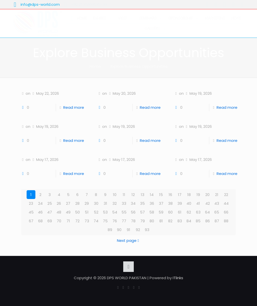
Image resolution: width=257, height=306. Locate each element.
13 (142, 194)
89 (110, 229)
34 (133, 203)
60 (170, 212)
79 (142, 221)
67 (31, 221)
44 (226, 203)
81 (161, 221)
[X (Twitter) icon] (123, 287)
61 (179, 212)
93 (147, 229)
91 (128, 229)
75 (105, 221)
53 (105, 212)
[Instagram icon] (139, 287)
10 (114, 194)
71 (68, 221)
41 (198, 203)
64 (207, 212)
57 (142, 212)
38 (170, 203)
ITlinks (178, 277)
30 (96, 203)
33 (124, 203)
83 (179, 221)
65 (216, 212)
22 (226, 194)
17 (179, 194)
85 (198, 221)
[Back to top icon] (128, 266)
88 (226, 221)
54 (114, 212)
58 (151, 212)
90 (119, 229)
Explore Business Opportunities (139, 66)
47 (49, 212)
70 (59, 221)
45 (31, 212)
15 (161, 194)
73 (87, 221)
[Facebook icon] (118, 287)
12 (133, 194)
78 (133, 221)
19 (198, 194)
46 (40, 212)
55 (123, 212)
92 (138, 229)
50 (77, 212)
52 (96, 212)
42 (207, 203)
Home (95, 66)
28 (77, 203)
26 (59, 203)
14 (152, 194)
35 (142, 203)
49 (68, 212)
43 (216, 203)
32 (114, 203)
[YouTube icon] (129, 287)
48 (58, 212)
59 (161, 212)
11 (124, 194)
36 (152, 203)
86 (207, 221)
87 (217, 221)
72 (77, 221)
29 (87, 203)
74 (96, 221)
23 (31, 203)
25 (49, 203)
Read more (73, 107)
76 (114, 221)
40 (188, 203)
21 (216, 194)
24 (40, 203)
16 (170, 194)
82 (170, 221)
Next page (128, 240)
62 (189, 212)
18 (189, 194)
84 (188, 221)
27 (68, 203)
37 (161, 203)
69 (49, 221)
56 (133, 212)
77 (124, 221)
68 (40, 221)
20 (207, 194)
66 (226, 212)
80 (152, 221)
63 (198, 212)
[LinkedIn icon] (134, 287)
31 (105, 203)
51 (87, 212)
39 (179, 203)
